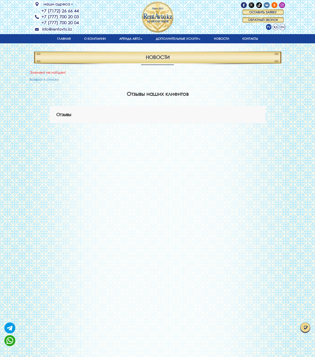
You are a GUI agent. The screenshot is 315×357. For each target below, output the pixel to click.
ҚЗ (275, 27)
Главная (64, 39)
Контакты (250, 39)
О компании (95, 39)
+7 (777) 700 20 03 (60, 16)
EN (282, 27)
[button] (49, 127)
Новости (221, 39)
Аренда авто (130, 39)
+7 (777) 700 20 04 (60, 22)
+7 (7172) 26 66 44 (60, 10)
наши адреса (58, 4)
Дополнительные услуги (178, 39)
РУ (269, 27)
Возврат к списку (44, 79)
